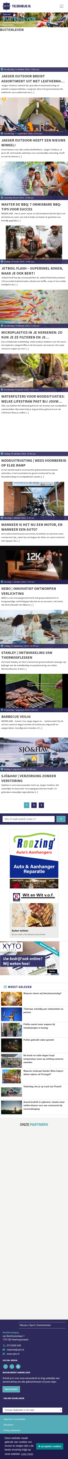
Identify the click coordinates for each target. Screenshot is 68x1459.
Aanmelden (11, 1413)
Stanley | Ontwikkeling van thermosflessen (26, 655)
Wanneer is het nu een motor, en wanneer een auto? (32, 527)
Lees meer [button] (27, 1454)
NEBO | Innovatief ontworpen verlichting (28, 591)
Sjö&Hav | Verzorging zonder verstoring (28, 778)
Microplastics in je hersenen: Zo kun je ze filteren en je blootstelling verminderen (31, 335)
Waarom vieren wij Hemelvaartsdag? (42, 993)
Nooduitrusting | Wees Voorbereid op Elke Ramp (33, 463)
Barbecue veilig (16, 716)
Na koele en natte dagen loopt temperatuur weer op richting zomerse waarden (43, 1059)
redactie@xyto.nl (15, 1374)
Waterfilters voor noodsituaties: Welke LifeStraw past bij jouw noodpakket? (33, 399)
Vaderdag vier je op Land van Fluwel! (42, 1100)
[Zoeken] (61, 819)
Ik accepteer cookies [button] (49, 1446)
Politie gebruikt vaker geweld (38, 1040)
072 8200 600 (14, 1370)
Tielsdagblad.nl (21, 6)
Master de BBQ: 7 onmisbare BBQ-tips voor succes (31, 206)
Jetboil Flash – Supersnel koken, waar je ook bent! (32, 270)
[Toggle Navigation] (61, 6)
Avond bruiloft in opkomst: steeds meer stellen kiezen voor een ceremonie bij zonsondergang (44, 1119)
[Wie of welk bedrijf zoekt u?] (29, 819)
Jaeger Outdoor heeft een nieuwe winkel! (33, 142)
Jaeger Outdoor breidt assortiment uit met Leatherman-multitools (33, 79)
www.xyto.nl (13, 1378)
